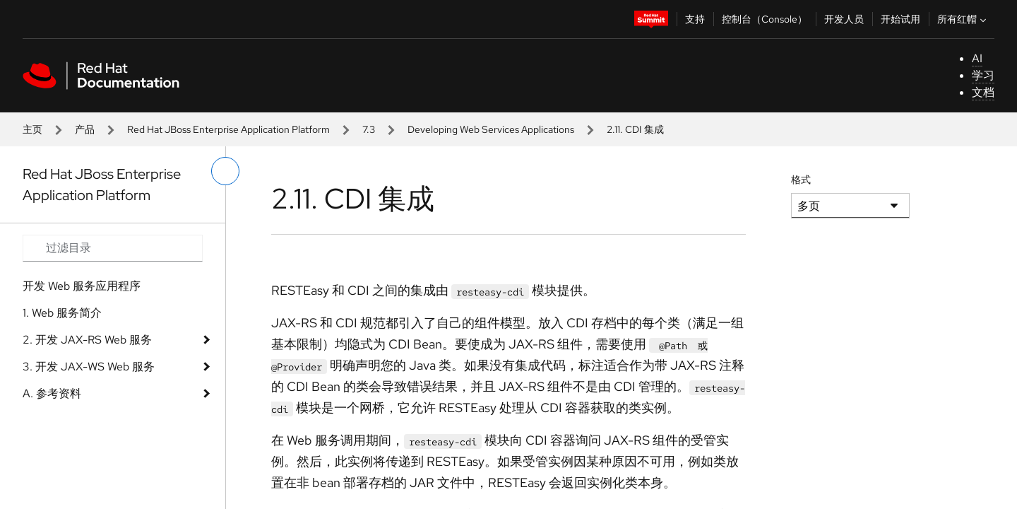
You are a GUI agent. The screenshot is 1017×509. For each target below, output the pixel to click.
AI (977, 58)
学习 (983, 75)
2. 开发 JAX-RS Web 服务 (87, 339)
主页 (32, 129)
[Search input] (113, 248)
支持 (695, 19)
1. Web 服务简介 (62, 312)
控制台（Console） (764, 19)
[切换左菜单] (225, 171)
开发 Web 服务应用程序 (82, 286)
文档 (983, 92)
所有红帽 (963, 19)
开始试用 (900, 19)
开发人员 (844, 19)
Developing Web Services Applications (491, 129)
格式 (801, 179)
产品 (85, 129)
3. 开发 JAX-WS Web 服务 (89, 366)
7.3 (368, 129)
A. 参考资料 (52, 393)
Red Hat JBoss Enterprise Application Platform (228, 129)
